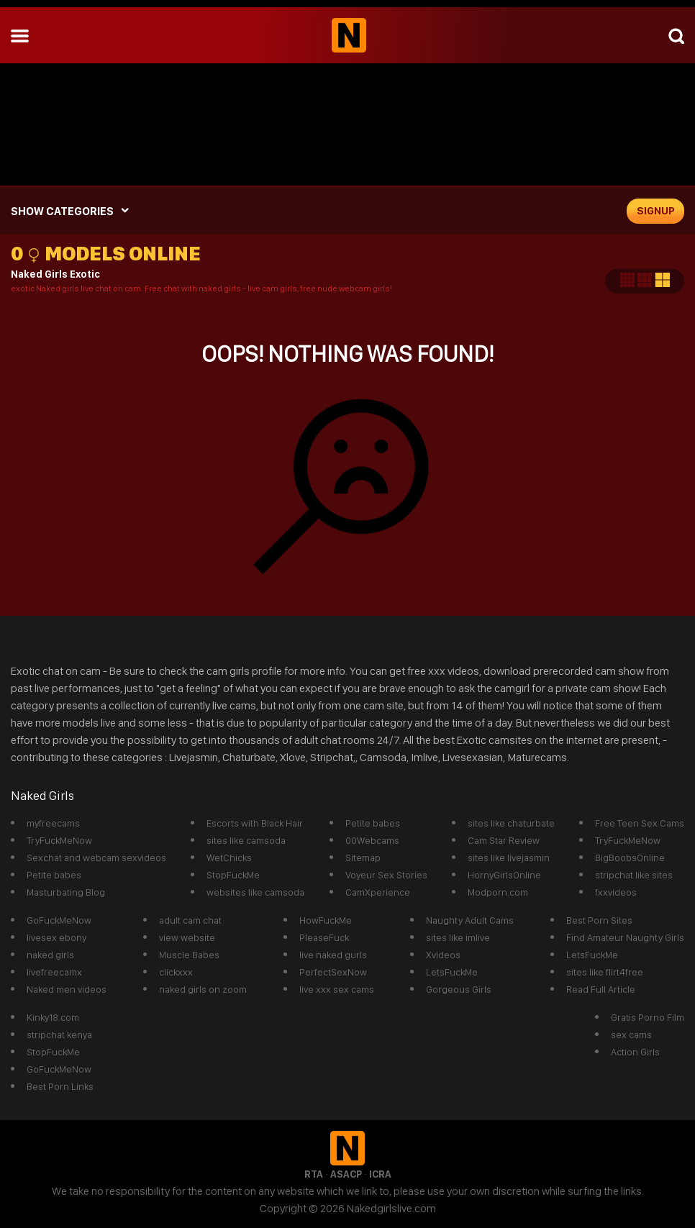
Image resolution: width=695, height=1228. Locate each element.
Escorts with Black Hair (254, 823)
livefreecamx (54, 972)
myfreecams (53, 823)
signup (656, 210)
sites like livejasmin (509, 857)
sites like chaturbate (511, 823)
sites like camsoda (246, 840)
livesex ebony (56, 937)
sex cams (631, 1034)
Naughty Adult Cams (470, 920)
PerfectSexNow (333, 972)
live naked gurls (333, 954)
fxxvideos (616, 892)
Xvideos (443, 954)
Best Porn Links (60, 1086)
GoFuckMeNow (59, 920)
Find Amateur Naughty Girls (625, 937)
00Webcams (372, 840)
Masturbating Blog (66, 892)
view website (187, 937)
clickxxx (176, 972)
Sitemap (363, 857)
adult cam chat (190, 920)
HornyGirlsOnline (504, 875)
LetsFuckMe (452, 972)
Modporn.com (498, 892)
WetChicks (229, 857)
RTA (313, 1174)
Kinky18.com (53, 1017)
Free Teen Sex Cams (639, 823)
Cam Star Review (504, 840)
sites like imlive (458, 937)
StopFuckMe (233, 875)
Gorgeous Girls (458, 989)
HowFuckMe (325, 920)
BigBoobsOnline (630, 857)
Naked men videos (66, 989)
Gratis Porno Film (647, 1017)
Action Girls (635, 1052)
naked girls (50, 954)
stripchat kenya (59, 1034)
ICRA (380, 1174)
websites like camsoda (255, 892)
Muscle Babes (189, 954)
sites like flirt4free (604, 972)
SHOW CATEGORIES (62, 211)
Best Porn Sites (599, 920)
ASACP (346, 1174)
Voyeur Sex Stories (386, 875)
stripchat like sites (634, 875)
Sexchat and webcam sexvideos (96, 857)
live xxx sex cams (336, 989)
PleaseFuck (324, 937)
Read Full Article (600, 989)
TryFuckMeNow (59, 840)
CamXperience (377, 892)
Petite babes (54, 875)
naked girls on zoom (203, 989)
